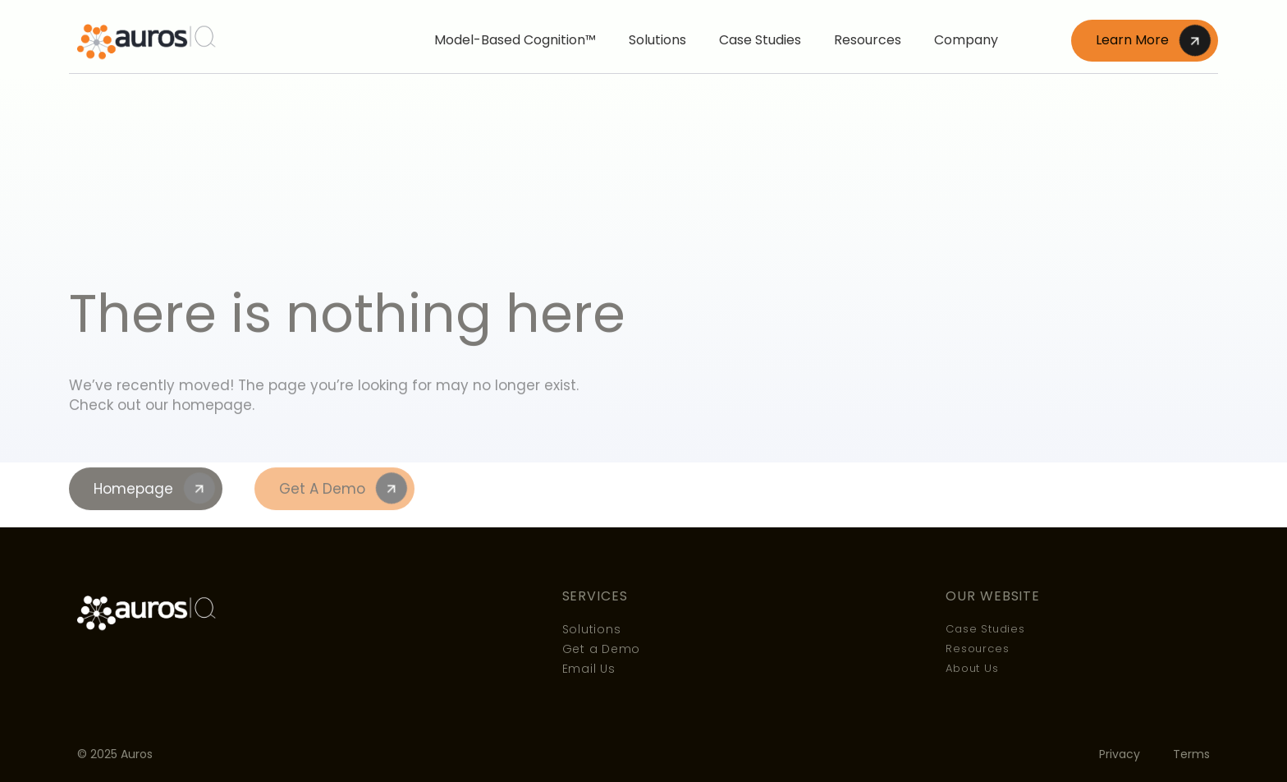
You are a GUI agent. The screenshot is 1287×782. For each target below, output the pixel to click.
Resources (867, 39)
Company (966, 39)
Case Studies (760, 39)
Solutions (657, 39)
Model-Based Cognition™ (515, 39)
